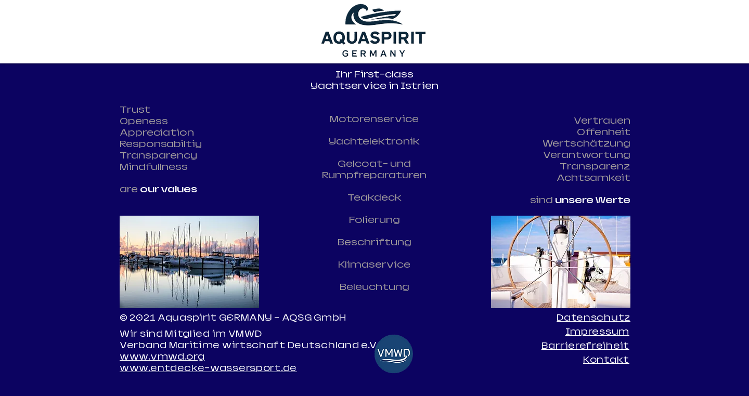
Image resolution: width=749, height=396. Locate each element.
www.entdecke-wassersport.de (208, 368)
